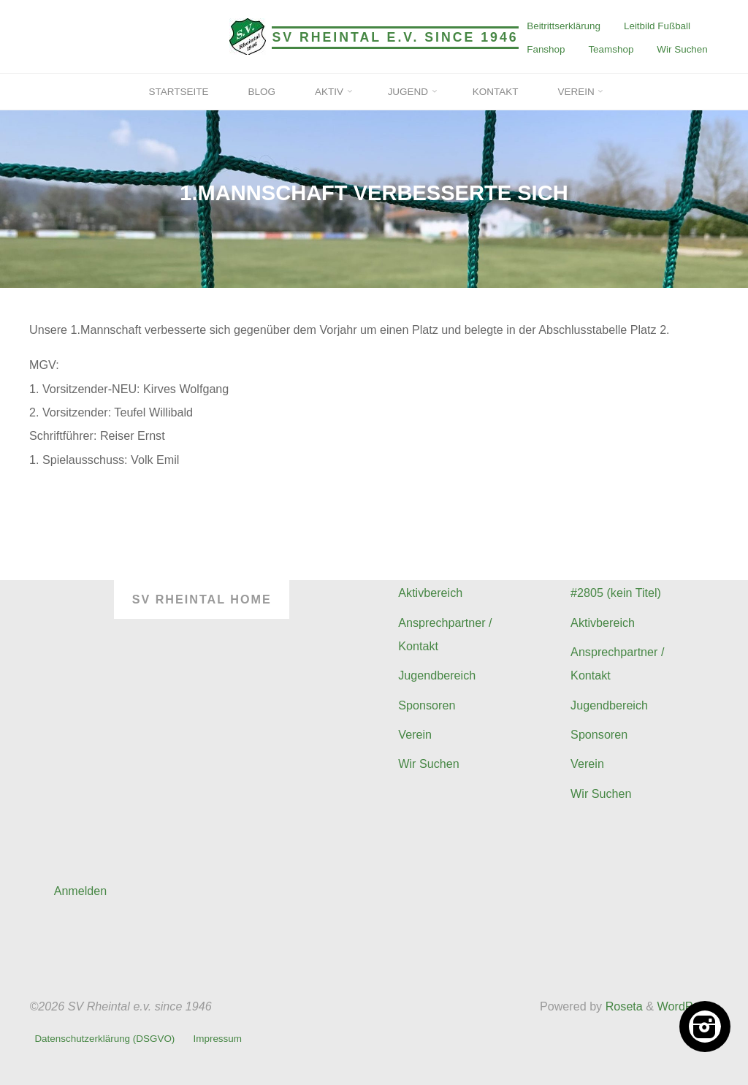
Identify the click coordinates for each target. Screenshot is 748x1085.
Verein (415, 734)
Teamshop (610, 49)
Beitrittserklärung (563, 25)
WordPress (686, 1006)
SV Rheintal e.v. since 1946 (395, 37)
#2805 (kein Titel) (615, 592)
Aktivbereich (430, 592)
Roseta (622, 1006)
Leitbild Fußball (657, 25)
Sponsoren (426, 705)
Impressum (218, 1039)
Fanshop (546, 49)
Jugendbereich (437, 675)
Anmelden (80, 890)
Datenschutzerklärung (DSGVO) (104, 1039)
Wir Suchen (682, 49)
